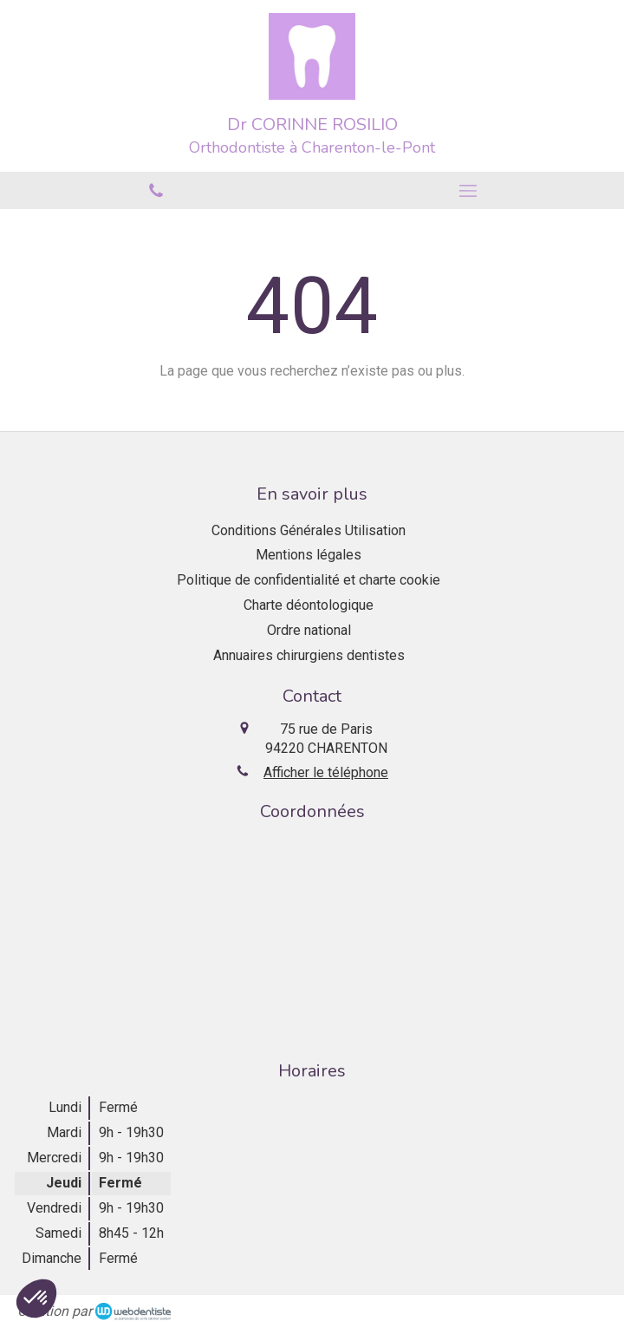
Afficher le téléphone (325, 772)
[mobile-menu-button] (468, 190)
